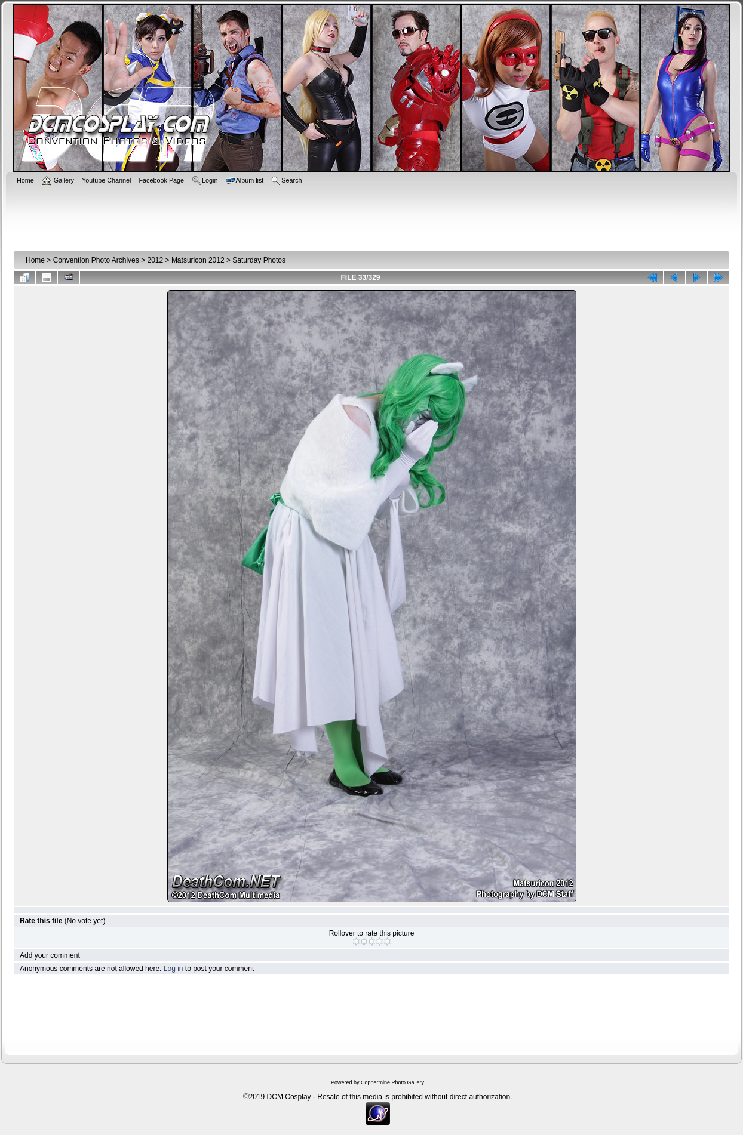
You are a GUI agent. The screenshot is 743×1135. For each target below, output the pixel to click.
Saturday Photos (258, 260)
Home (35, 260)
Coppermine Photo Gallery (392, 1082)
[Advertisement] (371, 216)
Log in (173, 968)
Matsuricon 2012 (198, 260)
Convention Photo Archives (96, 260)
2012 (155, 260)
